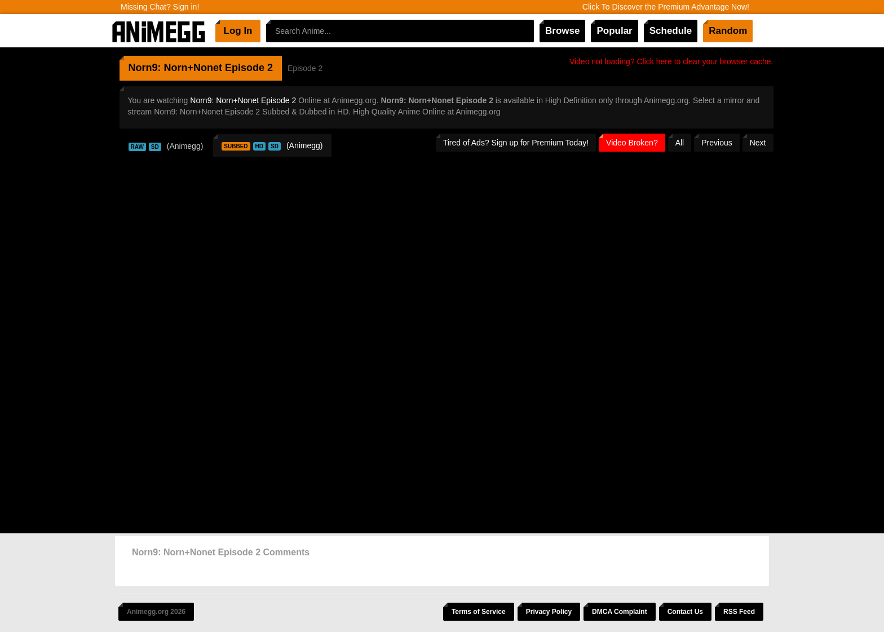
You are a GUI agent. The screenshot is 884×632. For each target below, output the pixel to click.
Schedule (670, 30)
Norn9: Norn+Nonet (176, 67)
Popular (614, 30)
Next (758, 142)
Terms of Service (479, 612)
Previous (716, 142)
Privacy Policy (549, 612)
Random (728, 30)
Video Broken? (632, 142)
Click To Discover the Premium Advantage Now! (665, 6)
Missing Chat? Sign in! (160, 6)
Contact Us (685, 612)
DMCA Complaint (619, 612)
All (679, 142)
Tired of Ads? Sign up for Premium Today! (516, 142)
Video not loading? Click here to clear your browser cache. (671, 61)
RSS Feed (739, 612)
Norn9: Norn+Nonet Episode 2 (243, 100)
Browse (562, 30)
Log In (238, 30)
